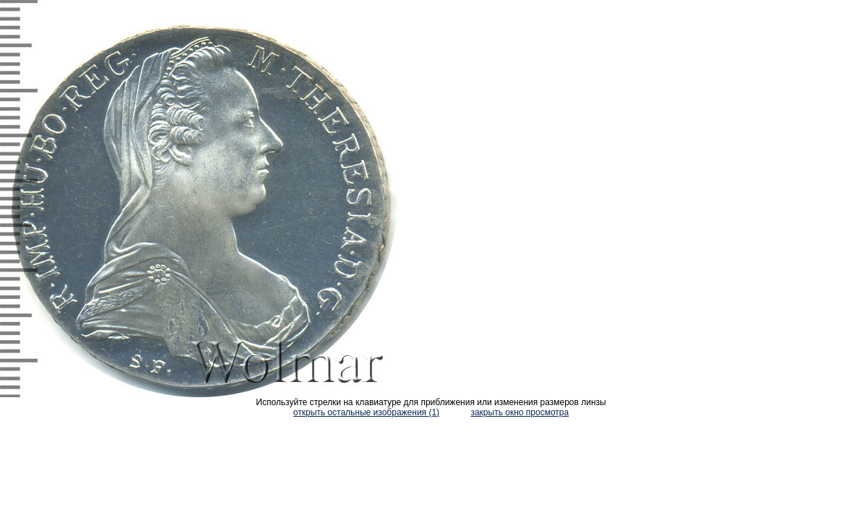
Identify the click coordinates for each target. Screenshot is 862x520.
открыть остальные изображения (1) (366, 412)
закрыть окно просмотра (519, 412)
